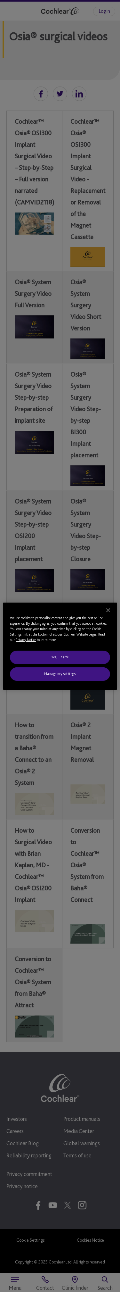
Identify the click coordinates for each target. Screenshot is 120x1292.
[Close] (108, 610)
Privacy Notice (26, 640)
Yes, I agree (60, 657)
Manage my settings (60, 673)
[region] (60, 645)
